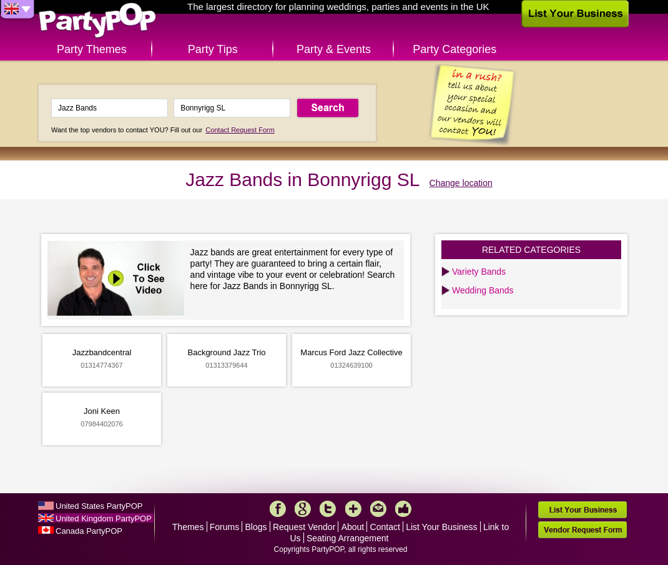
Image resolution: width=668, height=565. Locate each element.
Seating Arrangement (348, 538)
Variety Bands (479, 272)
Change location (461, 183)
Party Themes (92, 49)
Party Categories (454, 49)
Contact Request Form (240, 130)
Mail (378, 509)
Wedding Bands (483, 290)
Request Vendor (304, 527)
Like (403, 509)
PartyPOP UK (97, 20)
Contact (385, 527)
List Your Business (441, 527)
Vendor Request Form (582, 530)
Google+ (303, 509)
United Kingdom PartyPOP (104, 518)
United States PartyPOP (99, 506)
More (353, 509)
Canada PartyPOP (89, 531)
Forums (224, 527)
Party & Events (334, 49)
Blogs (256, 527)
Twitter (328, 509)
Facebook (278, 509)
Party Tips (213, 49)
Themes (188, 527)
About (353, 527)
